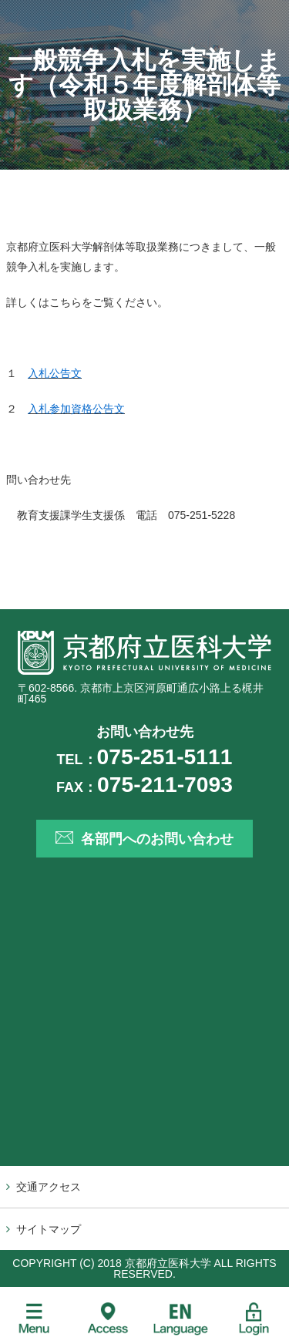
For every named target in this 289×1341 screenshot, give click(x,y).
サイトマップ (48, 1229)
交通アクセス (48, 1187)
